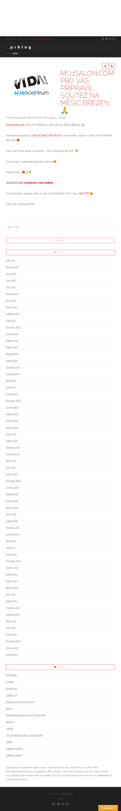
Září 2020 (10, 320)
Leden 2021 (11, 307)
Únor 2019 (11, 434)
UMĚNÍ (9, 742)
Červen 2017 (12, 567)
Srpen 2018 (11, 474)
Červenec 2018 (13, 480)
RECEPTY (10, 722)
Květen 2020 (12, 340)
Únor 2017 (11, 594)
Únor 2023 (11, 273)
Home (60, 799)
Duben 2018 (12, 500)
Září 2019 (10, 387)
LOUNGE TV (11, 695)
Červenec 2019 (13, 400)
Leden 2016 (11, 654)
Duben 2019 (12, 420)
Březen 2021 (12, 293)
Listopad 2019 (13, 373)
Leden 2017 (11, 601)
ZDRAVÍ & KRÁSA (14, 755)
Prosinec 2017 (13, 527)
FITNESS (10, 681)
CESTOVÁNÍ (11, 675)
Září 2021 (10, 287)
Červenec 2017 (13, 560)
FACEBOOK (30, 183)
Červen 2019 (12, 407)
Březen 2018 (12, 507)
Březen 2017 (12, 587)
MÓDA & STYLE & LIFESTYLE (20, 702)
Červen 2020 (12, 333)
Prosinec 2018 (13, 447)
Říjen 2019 (11, 380)
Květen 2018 (12, 494)
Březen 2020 (12, 353)
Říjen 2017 (11, 541)
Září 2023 (10, 260)
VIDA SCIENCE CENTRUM (46, 135)
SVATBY (9, 728)
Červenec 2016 (13, 641)
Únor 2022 (11, 280)
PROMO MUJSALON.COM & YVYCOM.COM (27, 118)
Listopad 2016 (13, 614)
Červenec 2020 (13, 327)
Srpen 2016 (11, 634)
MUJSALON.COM (45, 39)
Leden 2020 (11, 360)
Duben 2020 (12, 347)
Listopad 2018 (13, 454)
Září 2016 (10, 627)
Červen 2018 (12, 487)
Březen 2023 (12, 267)
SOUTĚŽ (84, 193)
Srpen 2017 (11, 554)
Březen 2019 (12, 427)
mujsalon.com (66, 793)
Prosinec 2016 (13, 607)
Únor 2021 (11, 300)
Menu (13, 53)
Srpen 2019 (11, 394)
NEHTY (9, 708)
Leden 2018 (11, 520)
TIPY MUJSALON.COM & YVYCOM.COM (24, 735)
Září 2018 (10, 467)
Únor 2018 (11, 514)
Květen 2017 (12, 574)
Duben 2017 (12, 581)
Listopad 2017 (13, 534)
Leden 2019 (11, 440)
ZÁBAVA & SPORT (14, 748)
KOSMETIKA (11, 688)
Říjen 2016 (11, 621)
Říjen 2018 (11, 460)
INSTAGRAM (46, 183)
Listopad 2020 (13, 313)
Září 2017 (10, 547)
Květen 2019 (12, 414)
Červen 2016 (12, 647)
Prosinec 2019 (13, 367)
